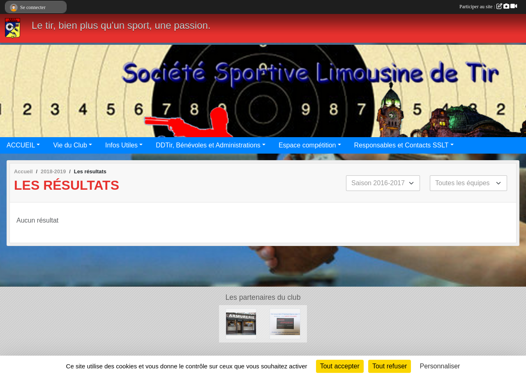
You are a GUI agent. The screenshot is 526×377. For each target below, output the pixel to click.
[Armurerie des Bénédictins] (241, 323)
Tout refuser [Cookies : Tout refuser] (389, 366)
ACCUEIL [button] (21, 145)
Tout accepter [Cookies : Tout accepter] (340, 366)
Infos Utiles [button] (121, 145)
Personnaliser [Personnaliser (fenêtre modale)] (440, 366)
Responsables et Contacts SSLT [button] (401, 145)
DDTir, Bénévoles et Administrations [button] (208, 145)
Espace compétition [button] (307, 145)
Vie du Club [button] (70, 145)
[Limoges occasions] (285, 323)
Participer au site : (488, 6)
